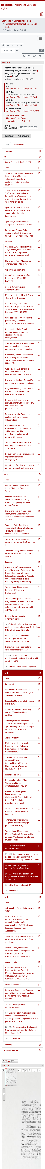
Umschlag (8, 151)
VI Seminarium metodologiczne (20, 667)
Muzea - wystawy (12, 738)
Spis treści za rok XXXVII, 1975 (18, 162)
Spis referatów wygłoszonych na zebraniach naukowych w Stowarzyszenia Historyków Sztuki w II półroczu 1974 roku (21, 1017)
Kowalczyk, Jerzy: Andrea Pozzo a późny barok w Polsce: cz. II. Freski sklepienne (19, 939)
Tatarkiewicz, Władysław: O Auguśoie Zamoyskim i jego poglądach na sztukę (17, 823)
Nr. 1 (6, 157)
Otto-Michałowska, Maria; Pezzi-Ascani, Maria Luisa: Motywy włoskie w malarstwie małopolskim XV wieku (19, 515)
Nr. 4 (6, 897)
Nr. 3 (6, 673)
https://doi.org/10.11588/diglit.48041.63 (21, 105)
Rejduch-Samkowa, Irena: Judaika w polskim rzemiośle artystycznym (19, 457)
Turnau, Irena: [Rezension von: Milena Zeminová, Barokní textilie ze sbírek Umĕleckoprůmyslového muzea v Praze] (19, 835)
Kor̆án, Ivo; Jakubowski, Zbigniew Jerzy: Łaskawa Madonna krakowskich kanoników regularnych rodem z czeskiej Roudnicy (19, 179)
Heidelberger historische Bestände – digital (22, 25)
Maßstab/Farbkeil (11, 1050)
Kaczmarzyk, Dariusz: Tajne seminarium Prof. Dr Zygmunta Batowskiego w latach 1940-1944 (19, 233)
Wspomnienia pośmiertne (15, 270)
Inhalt (6, 145)
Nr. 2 (6, 474)
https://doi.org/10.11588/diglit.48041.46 (21, 89)
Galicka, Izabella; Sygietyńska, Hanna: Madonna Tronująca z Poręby (17, 488)
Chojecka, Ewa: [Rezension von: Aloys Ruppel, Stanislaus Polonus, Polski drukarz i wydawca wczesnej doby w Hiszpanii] (19, 251)
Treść (7, 168)
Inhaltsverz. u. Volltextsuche (16, 136)
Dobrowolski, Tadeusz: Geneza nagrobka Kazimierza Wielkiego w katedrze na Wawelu (19, 693)
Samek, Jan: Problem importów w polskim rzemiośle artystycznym (19, 466)
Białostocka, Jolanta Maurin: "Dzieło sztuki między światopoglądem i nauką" (17, 783)
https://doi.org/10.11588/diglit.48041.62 (21, 97)
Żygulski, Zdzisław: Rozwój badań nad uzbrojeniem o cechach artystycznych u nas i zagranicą (19, 346)
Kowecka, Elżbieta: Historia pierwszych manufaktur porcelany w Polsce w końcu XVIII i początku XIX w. (19, 404)
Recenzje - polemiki (13, 775)
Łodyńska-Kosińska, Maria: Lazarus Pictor (20, 909)
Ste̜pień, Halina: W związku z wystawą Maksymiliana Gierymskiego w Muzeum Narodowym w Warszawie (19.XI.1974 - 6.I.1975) (17, 763)
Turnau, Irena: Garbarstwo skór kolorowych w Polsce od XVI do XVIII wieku (18, 445)
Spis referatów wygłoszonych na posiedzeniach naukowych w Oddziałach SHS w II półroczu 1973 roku (22, 627)
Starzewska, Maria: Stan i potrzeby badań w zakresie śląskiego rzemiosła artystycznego (16, 333)
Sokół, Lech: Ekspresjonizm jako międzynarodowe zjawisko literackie (19, 811)
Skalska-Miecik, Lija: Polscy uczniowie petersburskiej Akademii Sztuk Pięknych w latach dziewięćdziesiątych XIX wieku (19, 952)
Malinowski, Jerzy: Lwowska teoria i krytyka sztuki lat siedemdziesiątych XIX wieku (17, 638)
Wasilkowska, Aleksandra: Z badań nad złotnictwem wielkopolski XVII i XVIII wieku (18, 372)
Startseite (6, 21)
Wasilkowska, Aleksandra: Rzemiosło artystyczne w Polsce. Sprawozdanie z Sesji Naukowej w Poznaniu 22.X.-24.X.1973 (19, 308)
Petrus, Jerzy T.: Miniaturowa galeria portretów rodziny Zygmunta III (20, 542)
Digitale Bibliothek (22, 21)
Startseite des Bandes (15, 115)
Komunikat (9, 684)
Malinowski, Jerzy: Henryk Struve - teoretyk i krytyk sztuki (19, 296)
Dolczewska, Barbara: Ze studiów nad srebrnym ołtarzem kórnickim (19, 381)
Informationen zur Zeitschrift (18, 121)
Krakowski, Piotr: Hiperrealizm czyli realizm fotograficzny (18, 648)
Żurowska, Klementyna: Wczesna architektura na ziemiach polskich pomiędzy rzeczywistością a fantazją (19, 994)
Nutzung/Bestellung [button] (28, 127)
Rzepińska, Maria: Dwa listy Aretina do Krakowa (19, 702)
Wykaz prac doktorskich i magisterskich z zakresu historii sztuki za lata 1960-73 (21, 658)
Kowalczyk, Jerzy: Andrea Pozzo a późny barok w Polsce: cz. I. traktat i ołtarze (19, 554)
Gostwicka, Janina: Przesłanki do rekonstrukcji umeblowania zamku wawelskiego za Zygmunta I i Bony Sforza (19, 359)
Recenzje (8, 241)
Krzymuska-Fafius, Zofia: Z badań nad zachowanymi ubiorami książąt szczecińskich (19, 392)
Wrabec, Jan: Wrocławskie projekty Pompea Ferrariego (17, 866)
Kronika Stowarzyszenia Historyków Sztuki (15, 288)
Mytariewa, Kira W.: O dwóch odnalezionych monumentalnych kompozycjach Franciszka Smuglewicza (18, 211)
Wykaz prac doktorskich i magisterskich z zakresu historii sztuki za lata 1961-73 (21, 877)
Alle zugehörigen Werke (16, 118)
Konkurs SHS (12, 891)
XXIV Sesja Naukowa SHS (18, 885)
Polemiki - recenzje (13, 985)
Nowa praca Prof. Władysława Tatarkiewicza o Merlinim (18, 262)
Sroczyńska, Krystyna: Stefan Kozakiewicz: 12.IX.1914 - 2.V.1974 (17, 278)
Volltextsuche (18, 145)
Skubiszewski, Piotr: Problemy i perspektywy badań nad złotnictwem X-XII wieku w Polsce (19, 321)
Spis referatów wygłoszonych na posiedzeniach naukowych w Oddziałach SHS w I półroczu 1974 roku (22, 857)
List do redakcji (13, 1038)
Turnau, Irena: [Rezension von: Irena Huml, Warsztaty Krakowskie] (18, 590)
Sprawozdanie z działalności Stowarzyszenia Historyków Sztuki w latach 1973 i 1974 (21, 1030)
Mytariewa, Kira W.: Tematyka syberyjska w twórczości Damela (18, 223)
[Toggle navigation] (40, 38)
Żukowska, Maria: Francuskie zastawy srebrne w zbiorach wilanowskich (17, 417)
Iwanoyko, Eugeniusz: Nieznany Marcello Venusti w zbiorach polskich (18, 712)
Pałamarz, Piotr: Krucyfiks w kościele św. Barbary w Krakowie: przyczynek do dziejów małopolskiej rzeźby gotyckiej (19, 529)
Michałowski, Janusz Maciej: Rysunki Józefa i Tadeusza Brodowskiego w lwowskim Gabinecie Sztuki (17, 747)
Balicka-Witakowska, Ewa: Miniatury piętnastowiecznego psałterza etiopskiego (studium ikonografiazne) (18, 501)
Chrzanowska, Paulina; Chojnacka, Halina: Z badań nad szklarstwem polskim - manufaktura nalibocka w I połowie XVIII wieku (18, 431)
